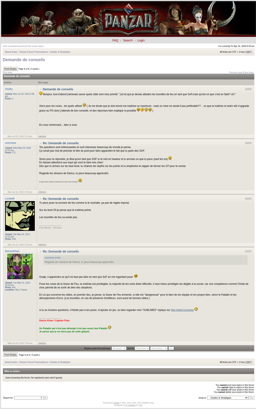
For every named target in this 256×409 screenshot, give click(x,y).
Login (141, 40)
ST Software (130, 405)
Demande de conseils (24, 59)
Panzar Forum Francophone (34, 52)
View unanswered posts (14, 46)
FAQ (115, 40)
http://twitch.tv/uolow (182, 310)
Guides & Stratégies (60, 52)
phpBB (116, 403)
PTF (140, 405)
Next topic (249, 72)
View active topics (35, 46)
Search (128, 40)
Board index (11, 52)
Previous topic (236, 72)
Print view (7, 72)
